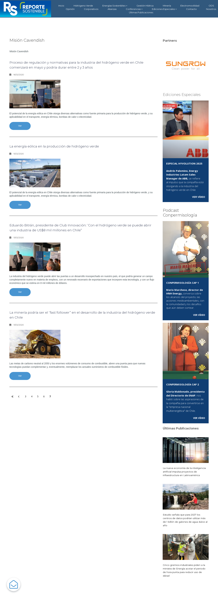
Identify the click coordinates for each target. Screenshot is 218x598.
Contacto (191, 9)
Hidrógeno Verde (83, 5)
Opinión (70, 9)
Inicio (61, 5)
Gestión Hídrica (145, 5)
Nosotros (211, 9)
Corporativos (91, 9)
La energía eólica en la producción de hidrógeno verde (64, 146)
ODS (211, 5)
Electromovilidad (189, 5)
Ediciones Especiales (164, 9)
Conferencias (134, 9)
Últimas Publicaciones (141, 12)
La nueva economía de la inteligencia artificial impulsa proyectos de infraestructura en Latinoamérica (185, 472)
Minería (167, 5)
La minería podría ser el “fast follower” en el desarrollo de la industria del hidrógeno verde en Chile (82, 317)
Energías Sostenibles (114, 5)
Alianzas (112, 9)
